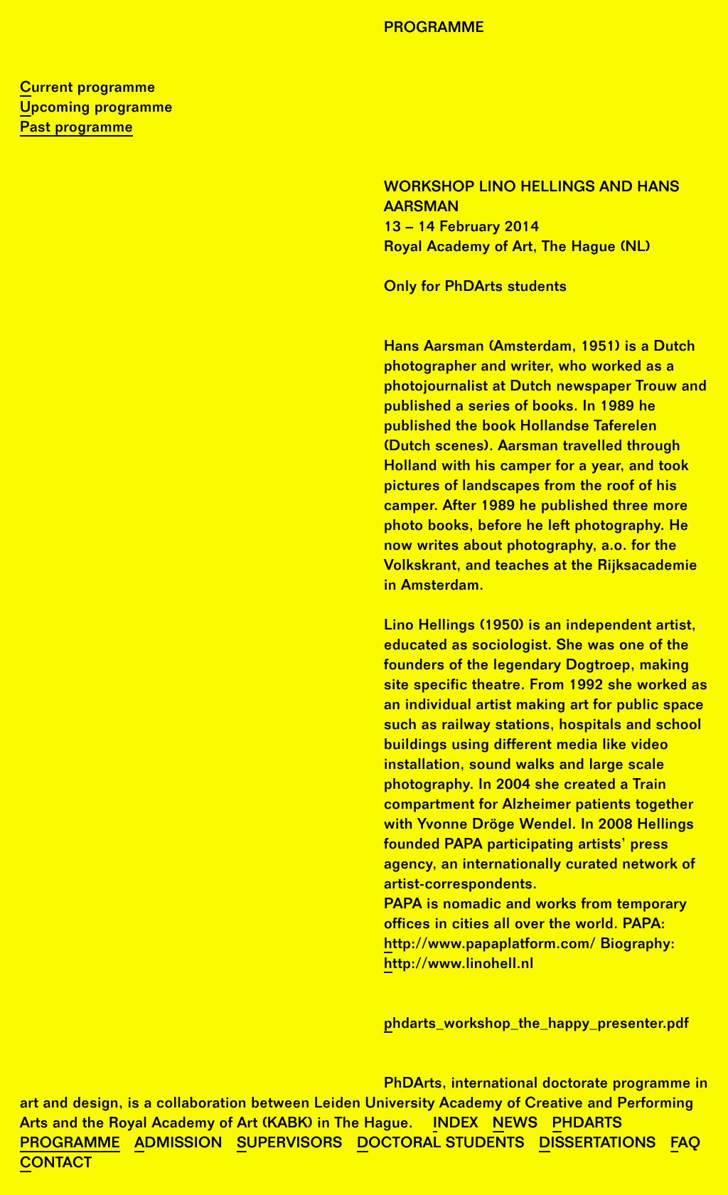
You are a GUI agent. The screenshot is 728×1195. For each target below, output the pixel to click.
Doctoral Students (441, 1144)
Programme (70, 1144)
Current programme (88, 89)
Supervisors (290, 1144)
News (515, 1124)
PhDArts (587, 1124)
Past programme (76, 129)
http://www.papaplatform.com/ (490, 945)
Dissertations (597, 1144)
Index (455, 1124)
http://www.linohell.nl (459, 965)
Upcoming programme (96, 109)
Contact (56, 1164)
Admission (178, 1144)
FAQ (685, 1144)
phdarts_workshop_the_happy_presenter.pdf (536, 1025)
